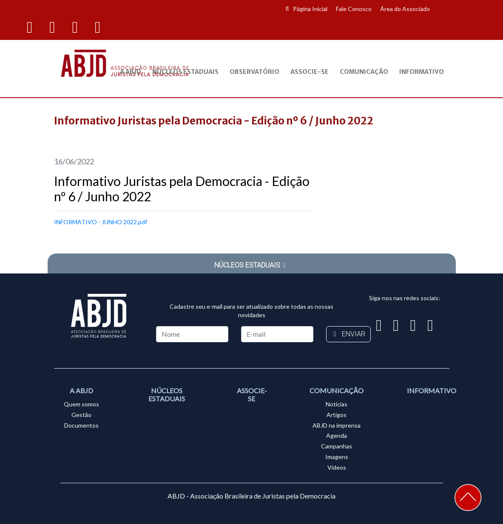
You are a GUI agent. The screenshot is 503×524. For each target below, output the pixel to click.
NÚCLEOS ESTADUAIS (251, 265)
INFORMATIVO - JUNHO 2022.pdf (100, 221)
